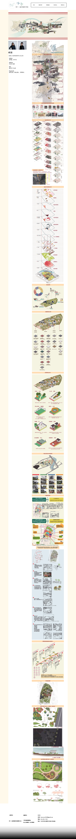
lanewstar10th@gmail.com (47, 817)
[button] (40, 5)
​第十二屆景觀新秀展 (22, 7)
